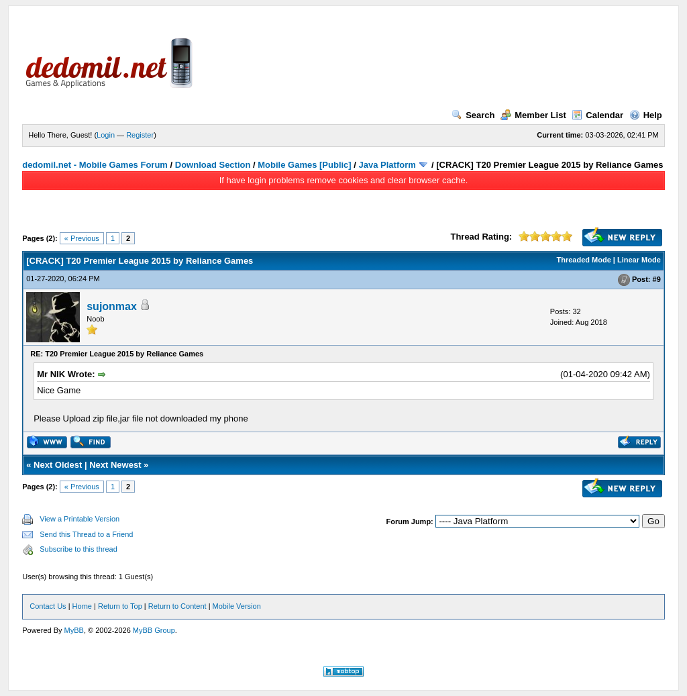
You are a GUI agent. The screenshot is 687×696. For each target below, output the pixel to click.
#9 (657, 279)
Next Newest (115, 465)
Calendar (597, 115)
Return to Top (120, 606)
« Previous (81, 238)
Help (645, 115)
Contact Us (48, 606)
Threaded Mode (584, 260)
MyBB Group (154, 630)
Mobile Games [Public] (304, 165)
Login (106, 135)
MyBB (74, 630)
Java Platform (387, 165)
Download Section (213, 165)
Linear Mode (639, 260)
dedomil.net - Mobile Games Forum (95, 165)
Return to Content (177, 606)
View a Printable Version (79, 519)
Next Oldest (58, 465)
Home (82, 606)
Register (140, 135)
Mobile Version (237, 606)
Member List (533, 115)
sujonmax (112, 306)
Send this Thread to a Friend (86, 534)
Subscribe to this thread (78, 549)
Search (473, 115)
